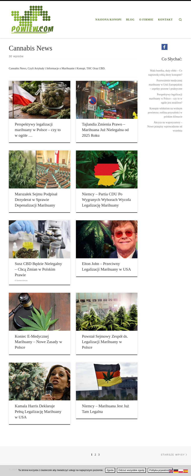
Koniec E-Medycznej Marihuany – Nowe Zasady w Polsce (38, 342)
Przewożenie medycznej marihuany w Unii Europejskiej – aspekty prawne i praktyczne (165, 84)
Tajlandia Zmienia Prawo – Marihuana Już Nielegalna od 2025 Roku (105, 130)
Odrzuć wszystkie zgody (131, 470)
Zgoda (110, 470)
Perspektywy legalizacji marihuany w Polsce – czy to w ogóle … (38, 130)
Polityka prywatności (160, 470)
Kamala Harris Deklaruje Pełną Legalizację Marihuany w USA (38, 411)
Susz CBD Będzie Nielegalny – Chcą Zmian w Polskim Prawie (38, 269)
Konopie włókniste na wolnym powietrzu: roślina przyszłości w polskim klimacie (165, 112)
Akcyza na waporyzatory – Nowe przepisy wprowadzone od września (164, 126)
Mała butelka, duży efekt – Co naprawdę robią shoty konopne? (165, 72)
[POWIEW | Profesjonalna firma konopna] (32, 19)
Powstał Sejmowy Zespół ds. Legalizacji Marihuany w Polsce (105, 342)
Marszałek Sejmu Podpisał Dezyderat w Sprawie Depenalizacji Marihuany (36, 199)
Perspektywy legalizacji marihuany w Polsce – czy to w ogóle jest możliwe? (165, 98)
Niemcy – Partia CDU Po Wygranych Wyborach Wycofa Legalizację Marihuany (106, 199)
